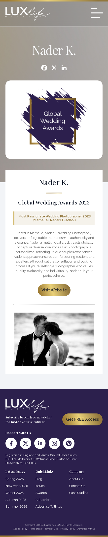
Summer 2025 (16, 506)
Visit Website (54, 290)
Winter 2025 (14, 493)
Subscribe (43, 500)
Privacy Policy (67, 528)
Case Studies (78, 493)
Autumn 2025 (15, 500)
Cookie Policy (20, 528)
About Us (76, 479)
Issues (40, 486)
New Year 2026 (16, 486)
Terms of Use (51, 528)
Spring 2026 (14, 479)
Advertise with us (86, 528)
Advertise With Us (49, 506)
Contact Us (77, 486)
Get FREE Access (82, 419)
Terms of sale (36, 528)
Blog (39, 479)
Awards (41, 493)
